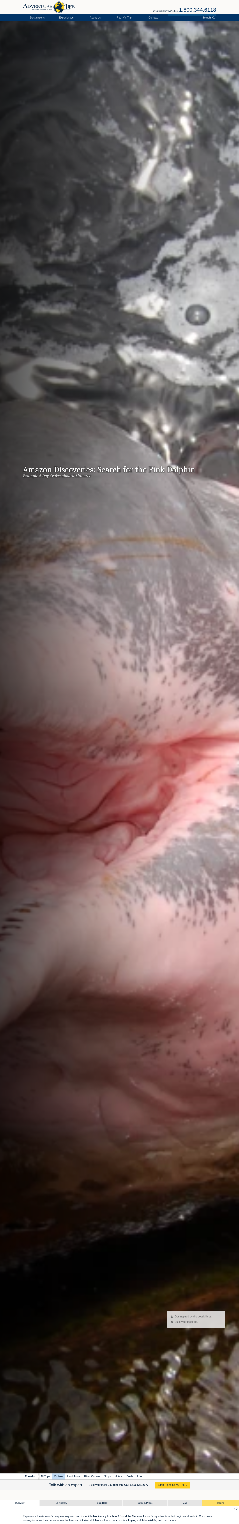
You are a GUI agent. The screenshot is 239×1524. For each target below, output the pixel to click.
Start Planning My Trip (171, 1484)
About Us (95, 17)
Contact (153, 17)
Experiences (66, 17)
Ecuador (30, 1476)
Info (139, 1476)
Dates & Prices (145, 1503)
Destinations (37, 17)
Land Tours (73, 1476)
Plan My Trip (124, 17)
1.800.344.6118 (197, 10)
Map (185, 1503)
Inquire (220, 1503)
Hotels (118, 1476)
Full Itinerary (60, 1503)
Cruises (58, 1476)
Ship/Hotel (102, 1503)
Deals (129, 1476)
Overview (19, 1503)
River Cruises (92, 1476)
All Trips (45, 1476)
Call (136, 1484)
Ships (107, 1476)
